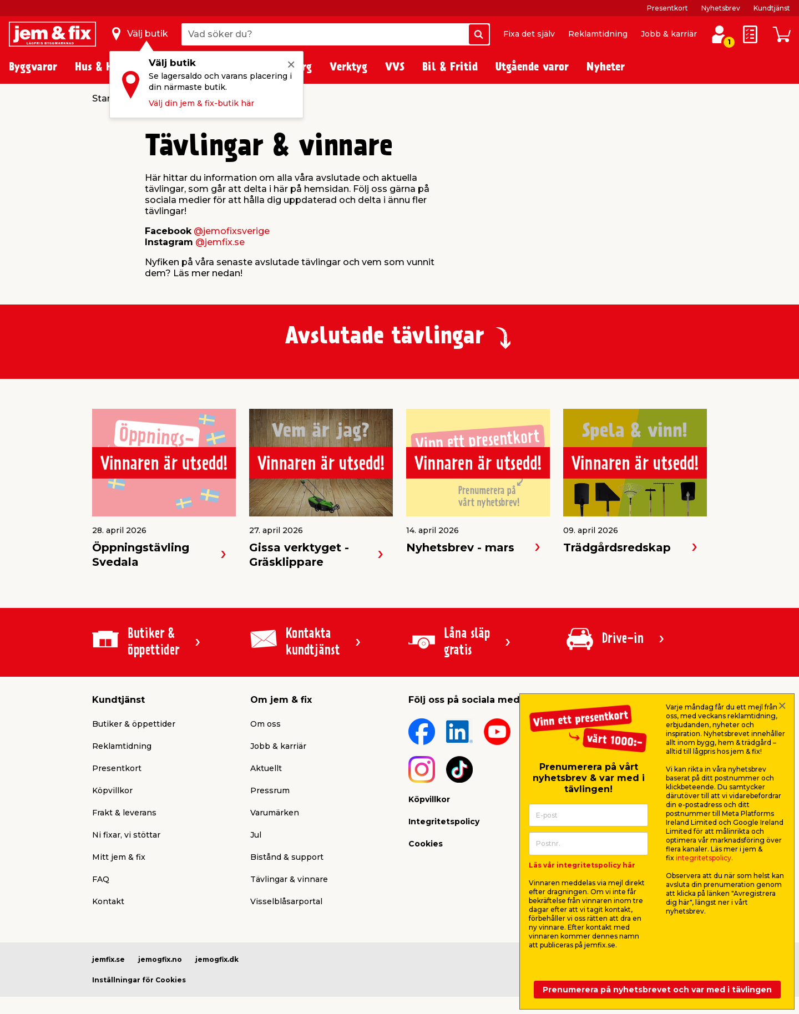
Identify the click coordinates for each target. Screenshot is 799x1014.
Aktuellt (266, 768)
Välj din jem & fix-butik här (201, 103)
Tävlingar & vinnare (289, 879)
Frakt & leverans (124, 813)
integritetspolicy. (704, 858)
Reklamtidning (598, 34)
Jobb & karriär (669, 34)
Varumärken (274, 813)
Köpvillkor (112, 790)
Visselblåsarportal (286, 901)
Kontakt (108, 901)
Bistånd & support (286, 857)
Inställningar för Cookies (139, 979)
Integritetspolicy (443, 822)
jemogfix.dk (217, 959)
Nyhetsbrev (720, 8)
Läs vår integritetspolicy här (582, 865)
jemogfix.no (160, 959)
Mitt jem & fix (118, 857)
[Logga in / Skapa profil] (719, 34)
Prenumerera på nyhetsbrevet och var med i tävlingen (657, 990)
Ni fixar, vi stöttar (126, 835)
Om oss (265, 724)
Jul (255, 835)
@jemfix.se (220, 242)
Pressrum (270, 790)
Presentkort (667, 8)
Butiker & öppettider (133, 724)
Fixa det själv (529, 34)
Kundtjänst (772, 8)
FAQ (100, 879)
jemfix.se (108, 959)
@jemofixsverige (232, 231)
